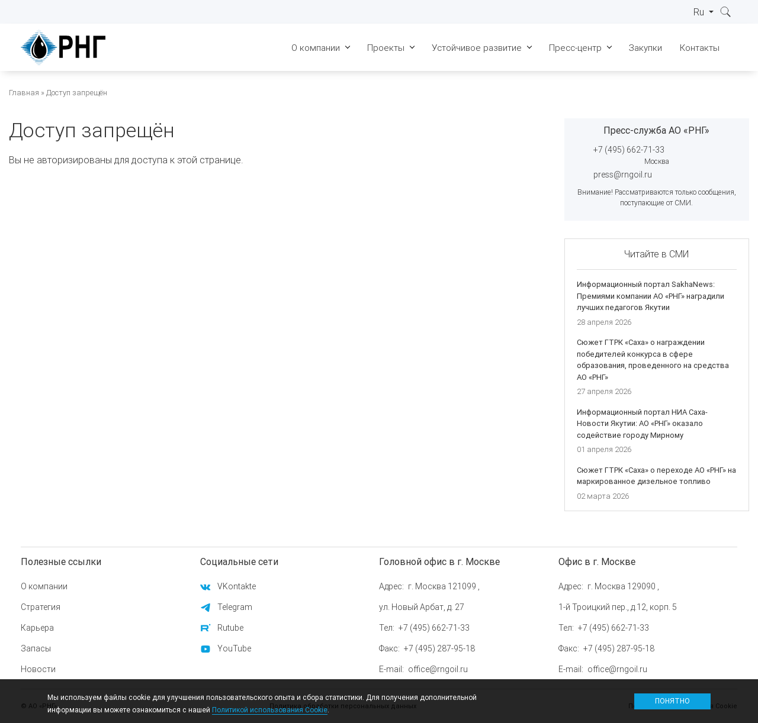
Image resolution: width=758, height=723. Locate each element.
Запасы (36, 648)
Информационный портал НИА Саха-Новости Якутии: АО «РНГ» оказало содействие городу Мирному (642, 423)
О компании (44, 586)
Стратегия (40, 607)
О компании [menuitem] (315, 47)
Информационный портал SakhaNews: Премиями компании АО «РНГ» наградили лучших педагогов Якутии (650, 295)
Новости (38, 669)
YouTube (234, 648)
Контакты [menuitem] (700, 47)
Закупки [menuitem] (645, 47)
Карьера (37, 627)
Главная (24, 93)
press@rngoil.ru (622, 174)
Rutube (230, 627)
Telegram (234, 607)
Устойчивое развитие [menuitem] (477, 47)
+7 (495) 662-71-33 (628, 149)
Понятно (672, 700)
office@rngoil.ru (438, 669)
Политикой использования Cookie (269, 709)
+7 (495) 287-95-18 (439, 648)
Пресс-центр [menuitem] (575, 47)
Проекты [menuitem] (385, 47)
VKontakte (236, 586)
